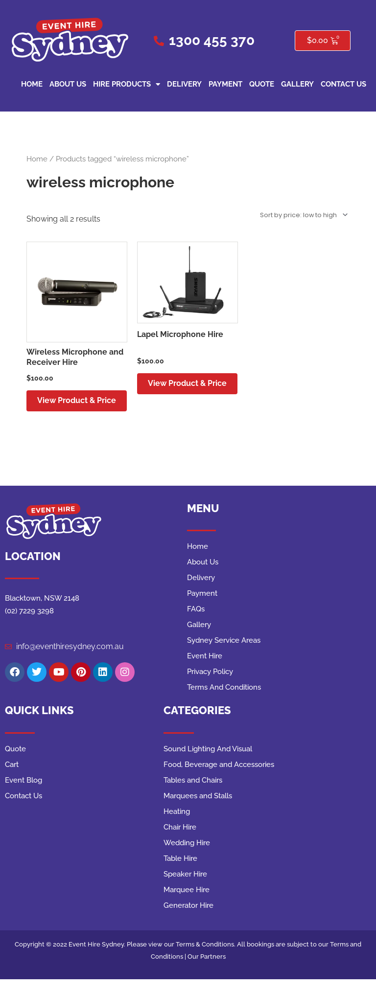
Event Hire (204, 667)
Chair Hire (180, 838)
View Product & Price (67, 406)
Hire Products (126, 84)
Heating (177, 822)
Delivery (184, 84)
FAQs (196, 620)
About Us (67, 84)
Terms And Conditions (224, 698)
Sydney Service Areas (223, 651)
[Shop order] (302, 214)
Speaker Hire (185, 885)
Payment (225, 84)
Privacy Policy (210, 682)
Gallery (297, 84)
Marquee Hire (187, 901)
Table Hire (180, 869)
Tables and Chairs (193, 791)
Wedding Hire (187, 854)
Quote (261, 84)
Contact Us (343, 84)
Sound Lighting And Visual (208, 760)
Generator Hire (188, 916)
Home (32, 84)
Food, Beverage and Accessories (219, 775)
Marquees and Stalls (198, 807)
